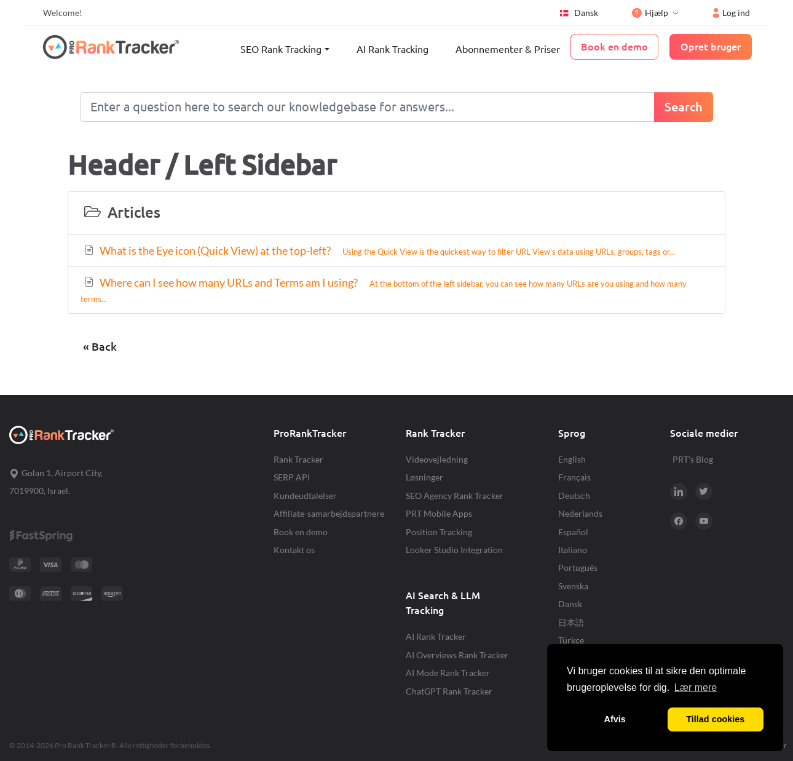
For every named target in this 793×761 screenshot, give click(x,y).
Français (574, 477)
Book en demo (301, 532)
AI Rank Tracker (436, 636)
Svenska (573, 586)
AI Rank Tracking (392, 49)
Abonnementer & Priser (508, 49)
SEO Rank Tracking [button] (281, 49)
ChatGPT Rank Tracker (449, 691)
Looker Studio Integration (454, 549)
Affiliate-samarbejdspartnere (329, 513)
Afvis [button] (615, 719)
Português (578, 567)
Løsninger (424, 477)
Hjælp (650, 12)
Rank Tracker (298, 459)
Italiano (572, 549)
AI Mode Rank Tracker (448, 672)
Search (684, 107)
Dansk (578, 12)
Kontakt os (294, 549)
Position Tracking (439, 532)
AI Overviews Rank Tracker (457, 655)
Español (573, 532)
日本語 (571, 622)
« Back (100, 347)
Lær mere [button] (695, 687)
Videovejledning (437, 459)
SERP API (292, 477)
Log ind (731, 12)
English (572, 459)
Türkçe (571, 640)
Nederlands (580, 513)
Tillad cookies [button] (715, 719)
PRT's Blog (693, 459)
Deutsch (574, 495)
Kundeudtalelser (305, 495)
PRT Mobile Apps (439, 513)
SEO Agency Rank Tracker (454, 495)
